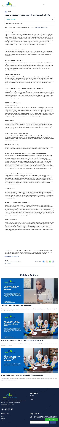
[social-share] (43, 261)
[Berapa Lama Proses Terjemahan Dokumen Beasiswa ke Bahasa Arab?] (29, 326)
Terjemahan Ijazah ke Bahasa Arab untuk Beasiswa (16, 305)
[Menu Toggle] (43, 4)
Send (53, 422)
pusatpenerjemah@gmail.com (40, 27)
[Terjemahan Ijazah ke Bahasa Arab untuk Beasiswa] (29, 291)
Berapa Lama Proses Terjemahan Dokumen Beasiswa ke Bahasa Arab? (22, 340)
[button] (52, 19)
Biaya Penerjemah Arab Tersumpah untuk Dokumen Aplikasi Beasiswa (22, 375)
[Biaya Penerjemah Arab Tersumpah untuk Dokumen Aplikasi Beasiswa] (29, 360)
